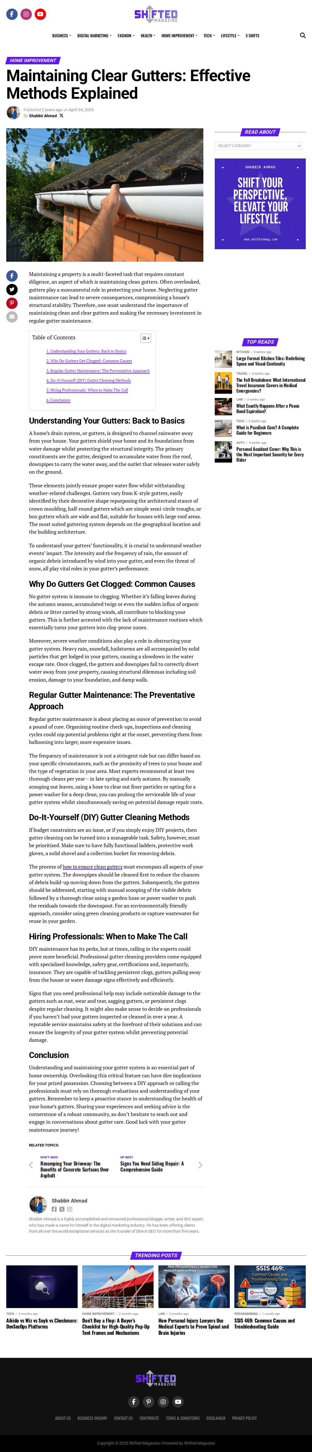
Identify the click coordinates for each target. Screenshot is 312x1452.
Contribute (149, 1418)
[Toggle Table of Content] (143, 338)
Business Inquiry (92, 1418)
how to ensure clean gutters (94, 866)
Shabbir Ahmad (43, 116)
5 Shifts (252, 35)
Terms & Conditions (183, 1418)
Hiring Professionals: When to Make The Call (89, 390)
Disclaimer (215, 1418)
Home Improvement (178, 35)
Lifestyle (228, 35)
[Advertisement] (260, 293)
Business (60, 35)
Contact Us (123, 1418)
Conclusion (60, 400)
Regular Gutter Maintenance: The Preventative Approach (100, 370)
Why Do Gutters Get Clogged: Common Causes (91, 360)
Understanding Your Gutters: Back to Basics (88, 351)
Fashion (124, 35)
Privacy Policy (244, 1418)
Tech (208, 35)
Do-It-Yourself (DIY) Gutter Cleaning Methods (90, 380)
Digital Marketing (92, 35)
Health (146, 35)
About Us (63, 1418)
